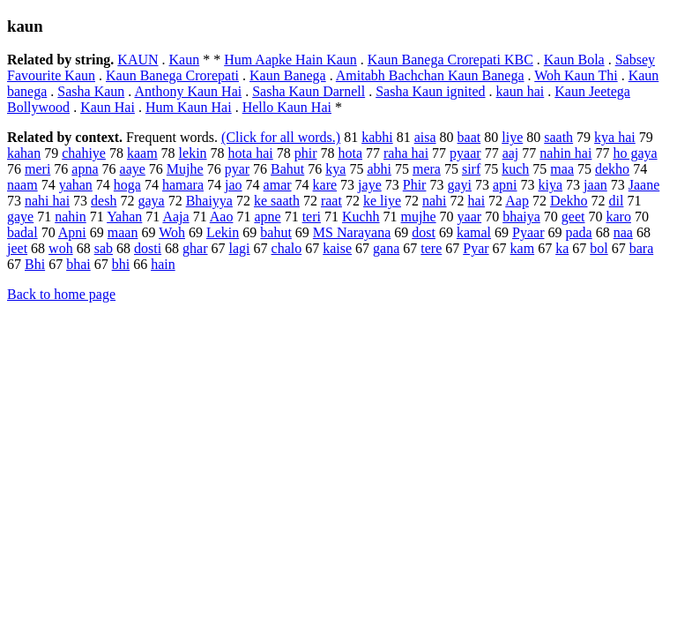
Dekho (569, 200)
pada (578, 232)
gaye (20, 216)
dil (616, 200)
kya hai (615, 137)
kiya (551, 184)
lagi (239, 248)
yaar (470, 216)
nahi (434, 200)
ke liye (382, 200)
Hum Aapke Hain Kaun (290, 59)
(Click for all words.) (280, 137)
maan (123, 232)
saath (558, 137)
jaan (595, 184)
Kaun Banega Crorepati (172, 75)
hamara (183, 184)
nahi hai (47, 200)
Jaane (644, 184)
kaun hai (520, 91)
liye (512, 137)
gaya (151, 200)
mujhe (418, 216)
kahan (24, 153)
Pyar (475, 248)
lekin (193, 153)
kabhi (377, 137)
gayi (459, 184)
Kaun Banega (287, 75)
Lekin (222, 232)
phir (305, 153)
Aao (222, 216)
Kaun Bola (574, 59)
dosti (147, 248)
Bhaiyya (209, 200)
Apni (72, 232)
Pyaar (528, 232)
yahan (76, 184)
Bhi (35, 264)
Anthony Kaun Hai (188, 91)
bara (641, 248)
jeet (17, 248)
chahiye (84, 153)
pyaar (465, 153)
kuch (515, 168)
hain (163, 264)
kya (335, 168)
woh (60, 248)
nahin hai (565, 153)
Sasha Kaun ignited (430, 91)
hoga (127, 184)
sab (103, 248)
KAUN (137, 59)
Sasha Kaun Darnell (308, 91)
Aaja (175, 216)
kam (522, 248)
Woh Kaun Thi (575, 75)
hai (477, 200)
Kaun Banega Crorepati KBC (450, 59)
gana (386, 248)
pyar (237, 168)
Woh (172, 232)
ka (562, 248)
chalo (287, 248)
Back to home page (61, 294)
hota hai (250, 153)
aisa (425, 137)
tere (431, 248)
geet (573, 216)
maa (562, 168)
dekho (612, 168)
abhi (379, 168)
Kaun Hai (107, 107)
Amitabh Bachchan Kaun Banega (430, 75)
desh (103, 200)
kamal (474, 232)
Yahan (124, 216)
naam (22, 184)
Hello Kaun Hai (286, 107)
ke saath (277, 200)
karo (618, 216)
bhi (121, 264)
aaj (510, 153)
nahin (70, 216)
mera (427, 168)
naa (623, 232)
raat (331, 200)
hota (350, 153)
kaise (337, 248)
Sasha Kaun (90, 91)
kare (325, 184)
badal (22, 232)
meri (37, 168)
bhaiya (521, 216)
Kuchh (361, 216)
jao (233, 184)
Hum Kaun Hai (188, 107)
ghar (194, 248)
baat (469, 137)
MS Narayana (352, 232)
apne (267, 216)
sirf (471, 168)
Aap (517, 200)
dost (423, 232)
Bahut (287, 168)
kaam (142, 153)
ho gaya (635, 153)
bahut (276, 232)
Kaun (184, 59)
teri (311, 216)
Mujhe (185, 168)
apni (505, 184)
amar (278, 184)
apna (84, 168)
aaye (132, 168)
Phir (415, 184)
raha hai (405, 153)
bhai (78, 264)
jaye (370, 184)
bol (598, 248)
